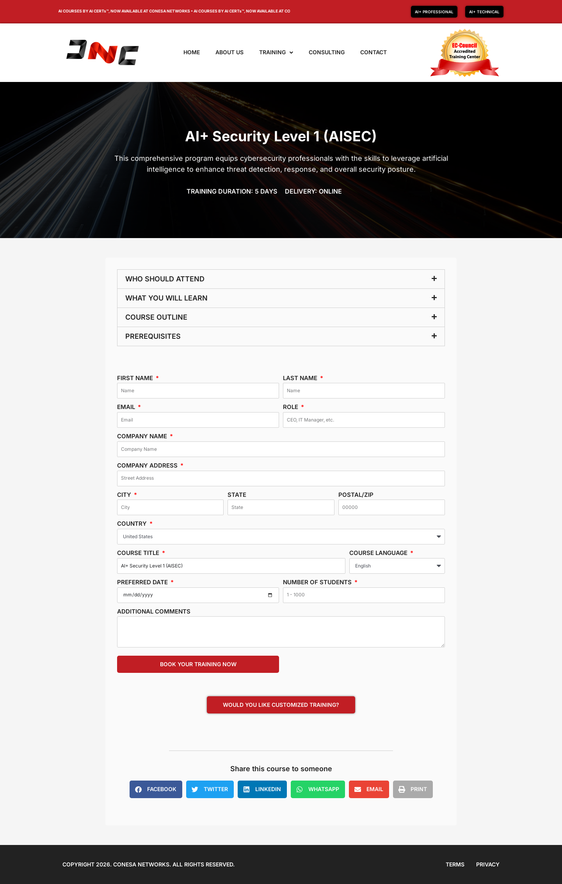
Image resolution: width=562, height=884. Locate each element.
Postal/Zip (355, 494)
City (125, 494)
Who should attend (165, 279)
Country (132, 523)
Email (127, 407)
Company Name (143, 436)
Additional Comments (153, 611)
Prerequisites (153, 336)
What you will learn (166, 298)
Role (291, 407)
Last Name (301, 378)
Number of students (318, 582)
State (237, 494)
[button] (281, 279)
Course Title (139, 553)
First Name (136, 378)
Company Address (148, 465)
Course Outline (156, 317)
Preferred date (143, 582)
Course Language (379, 553)
